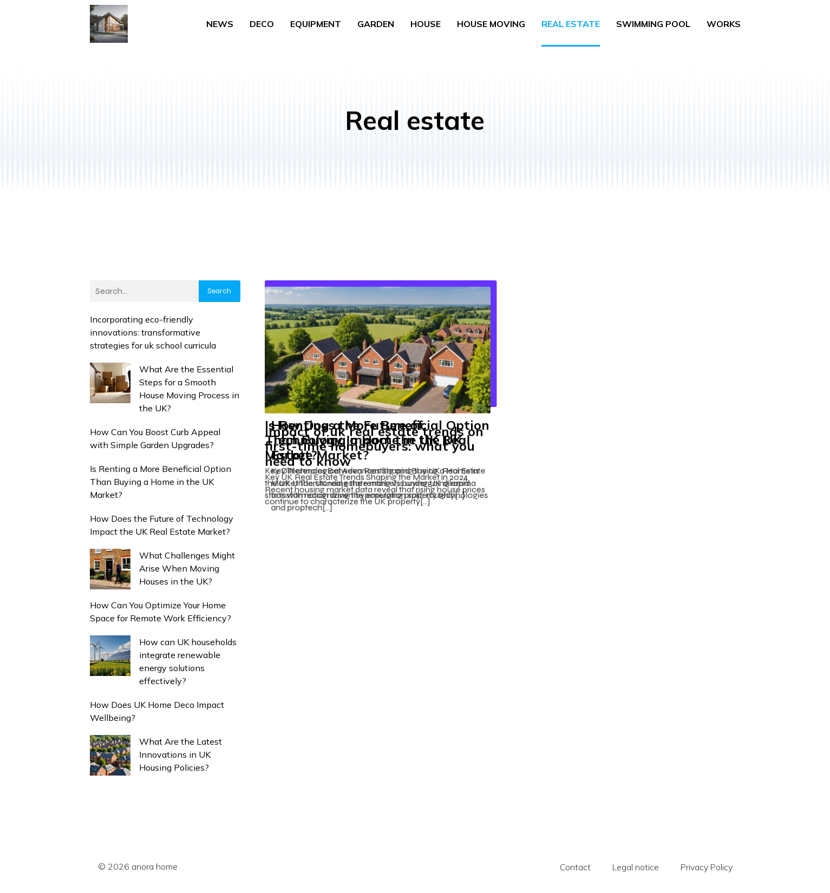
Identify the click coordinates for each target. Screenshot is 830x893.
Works (724, 22)
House (425, 22)
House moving (491, 22)
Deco (262, 22)
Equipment (315, 22)
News (219, 22)
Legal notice (635, 864)
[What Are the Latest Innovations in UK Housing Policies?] (110, 755)
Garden (375, 22)
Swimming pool (653, 22)
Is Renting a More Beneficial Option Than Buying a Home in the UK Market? (160, 479)
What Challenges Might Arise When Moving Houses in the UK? (187, 566)
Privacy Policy (707, 864)
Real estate (570, 22)
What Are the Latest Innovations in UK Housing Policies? (180, 752)
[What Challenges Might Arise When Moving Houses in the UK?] (110, 568)
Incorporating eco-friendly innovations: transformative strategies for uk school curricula (153, 330)
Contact (575, 864)
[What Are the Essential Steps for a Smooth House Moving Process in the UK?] (110, 382)
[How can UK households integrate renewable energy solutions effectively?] (110, 655)
